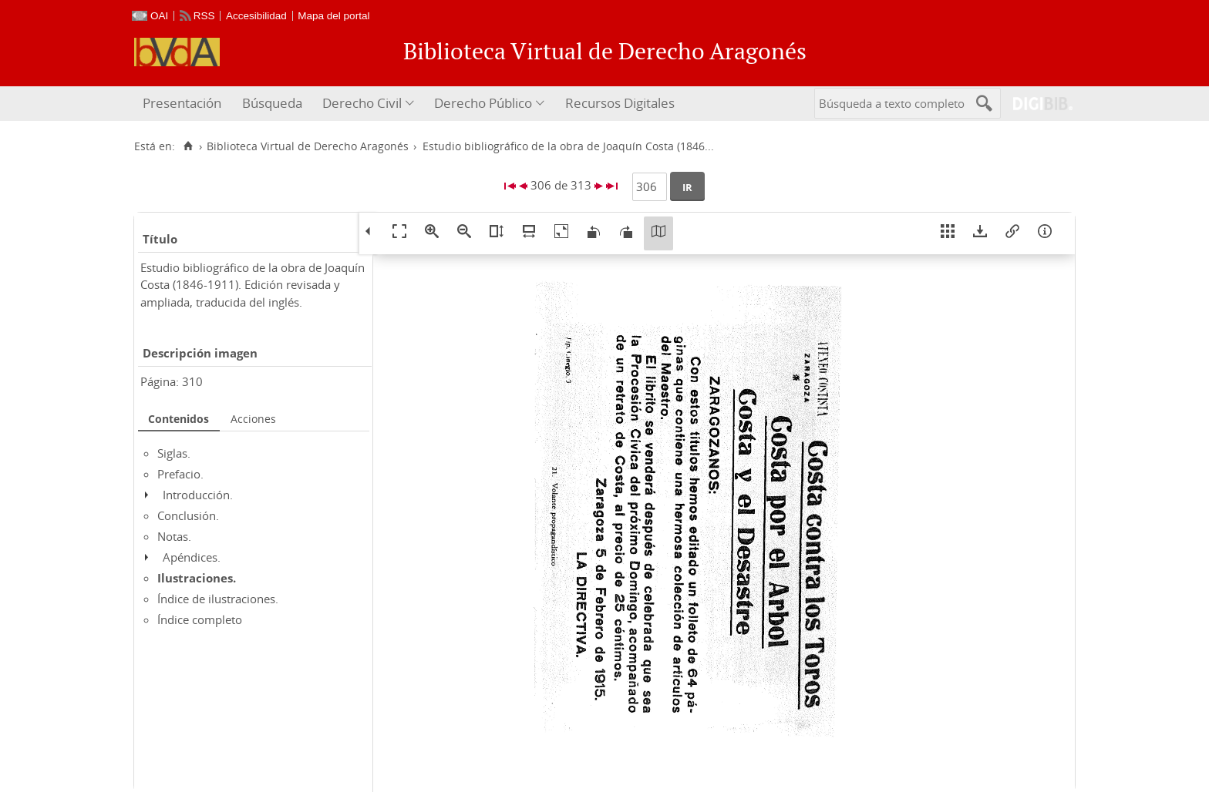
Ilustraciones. (196, 578)
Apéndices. (192, 557)
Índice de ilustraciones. (217, 598)
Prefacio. (180, 474)
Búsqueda (272, 103)
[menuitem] (183, 103)
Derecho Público (483, 103)
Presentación (182, 103)
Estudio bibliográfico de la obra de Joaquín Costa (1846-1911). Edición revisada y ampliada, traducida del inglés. (252, 285)
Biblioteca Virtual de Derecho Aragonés (308, 146)
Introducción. (198, 494)
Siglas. (173, 453)
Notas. (174, 536)
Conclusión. (188, 515)
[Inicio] (187, 146)
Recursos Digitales (620, 103)
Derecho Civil (362, 103)
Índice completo (199, 619)
